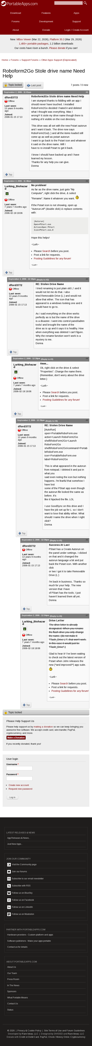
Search (46, 251)
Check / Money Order (58, 1037)
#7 (87, 615)
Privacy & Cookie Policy (29, 1030)
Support (76, 21)
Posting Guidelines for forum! (52, 258)
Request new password (20, 789)
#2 (87, 181)
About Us (11, 967)
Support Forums (30, 60)
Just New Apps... (15, 844)
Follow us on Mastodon (20, 914)
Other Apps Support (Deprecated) (59, 60)
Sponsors (11, 991)
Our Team (12, 973)
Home (5, 60)
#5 (87, 420)
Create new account (19, 785)
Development (46, 21)
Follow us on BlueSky (19, 893)
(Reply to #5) (56, 540)
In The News (13, 985)
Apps (76, 13)
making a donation (43, 726)
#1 (87, 92)
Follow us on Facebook (20, 900)
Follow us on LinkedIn (20, 907)
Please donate (57, 48)
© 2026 (11, 1030)
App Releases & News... (18, 838)
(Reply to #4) (51, 421)
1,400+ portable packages (33, 43)
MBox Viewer (24, 39)
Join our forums (17, 871)
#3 (87, 279)
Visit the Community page (22, 864)
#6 (87, 540)
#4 (87, 358)
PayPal (43, 1037)
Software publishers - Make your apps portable (29, 941)
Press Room (13, 979)
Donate (46, 30)
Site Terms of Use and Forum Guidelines (64, 1030)
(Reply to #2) (43, 280)
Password (12, 774)
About (16, 30)
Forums (16, 21)
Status (10, 1010)
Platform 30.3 (57, 39)
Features (46, 13)
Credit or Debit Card (29, 1037)
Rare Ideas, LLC (30, 1034)
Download (15, 13)
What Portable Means (17, 997)
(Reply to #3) (47, 359)
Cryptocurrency (77, 1037)
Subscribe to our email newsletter (25, 879)
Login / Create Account (76, 30)
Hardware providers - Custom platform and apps (30, 935)
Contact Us (12, 1003)
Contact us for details (17, 947)
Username (12, 764)
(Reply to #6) (56, 616)
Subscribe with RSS (19, 886)
